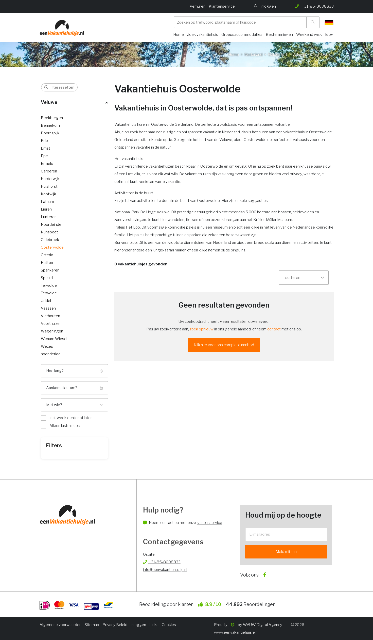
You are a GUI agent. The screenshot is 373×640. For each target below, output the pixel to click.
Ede (44, 140)
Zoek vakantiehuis (202, 34)
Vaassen (48, 308)
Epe (44, 156)
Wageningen (52, 331)
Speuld (47, 278)
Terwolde (49, 285)
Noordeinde (51, 224)
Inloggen (138, 624)
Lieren (46, 209)
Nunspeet (49, 232)
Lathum (47, 201)
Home (178, 34)
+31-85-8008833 (162, 562)
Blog (329, 34)
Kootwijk (48, 194)
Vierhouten (50, 316)
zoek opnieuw (202, 329)
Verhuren (197, 6)
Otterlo (47, 255)
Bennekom (50, 125)
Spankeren (50, 270)
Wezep (47, 346)
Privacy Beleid (114, 624)
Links (153, 624)
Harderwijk (50, 179)
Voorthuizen (51, 323)
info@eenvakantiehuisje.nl (165, 569)
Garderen (49, 171)
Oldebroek (50, 239)
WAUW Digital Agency (262, 624)
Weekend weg (309, 34)
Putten (47, 262)
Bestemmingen (279, 34)
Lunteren (49, 217)
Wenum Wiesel (54, 339)
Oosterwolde (52, 247)
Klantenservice (222, 6)
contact (274, 329)
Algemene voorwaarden (60, 624)
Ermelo (47, 163)
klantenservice (209, 522)
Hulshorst (49, 186)
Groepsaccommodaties (241, 34)
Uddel (46, 300)
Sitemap (92, 624)
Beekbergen (52, 118)
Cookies (169, 624)
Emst (45, 148)
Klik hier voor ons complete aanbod (224, 345)
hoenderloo (51, 354)
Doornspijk (50, 133)
